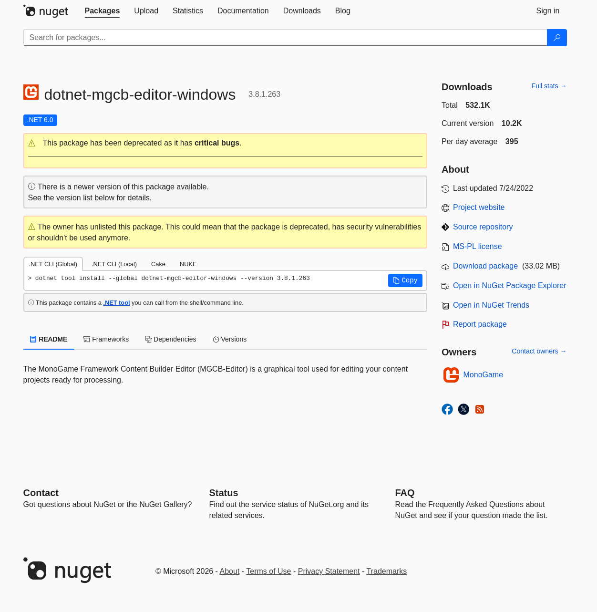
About (230, 571)
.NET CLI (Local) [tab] (114, 264)
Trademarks (387, 571)
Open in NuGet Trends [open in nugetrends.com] (491, 305)
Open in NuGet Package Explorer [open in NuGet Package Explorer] (509, 285)
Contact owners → (539, 351)
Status (223, 493)
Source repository (483, 227)
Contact (41, 493)
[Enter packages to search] (285, 37)
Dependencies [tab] (170, 339)
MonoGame (483, 375)
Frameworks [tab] (106, 339)
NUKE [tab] (188, 264)
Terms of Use (268, 571)
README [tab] (49, 339)
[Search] (557, 37)
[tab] (102, 10)
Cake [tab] (158, 264)
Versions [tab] (230, 339)
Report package (480, 324)
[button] (225, 143)
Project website (479, 207)
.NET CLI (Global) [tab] (53, 264)
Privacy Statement (329, 571)
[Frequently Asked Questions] (405, 493)
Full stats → (549, 86)
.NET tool (116, 302)
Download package (485, 266)
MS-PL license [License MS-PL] (477, 246)
